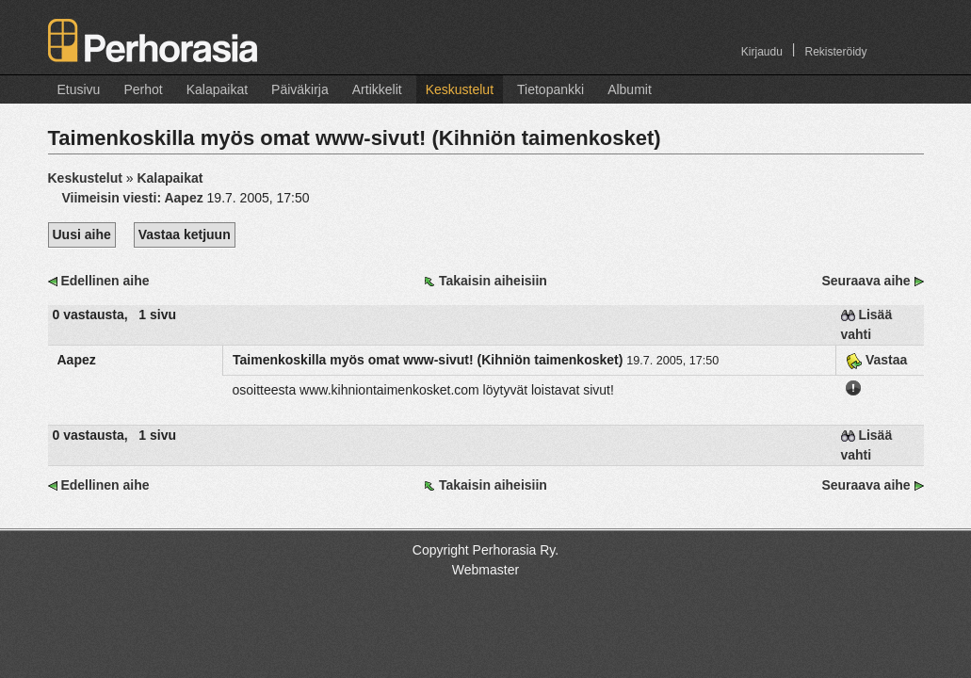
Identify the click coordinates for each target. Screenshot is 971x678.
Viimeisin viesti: (134, 197)
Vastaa (876, 359)
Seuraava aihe (865, 280)
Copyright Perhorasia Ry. (485, 549)
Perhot (142, 89)
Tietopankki (550, 89)
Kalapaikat (217, 89)
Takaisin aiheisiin (493, 280)
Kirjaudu (762, 51)
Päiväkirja (300, 89)
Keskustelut (460, 89)
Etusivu (79, 89)
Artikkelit (377, 89)
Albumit (629, 89)
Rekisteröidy (835, 51)
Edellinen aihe (104, 280)
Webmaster (485, 569)
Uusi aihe (82, 234)
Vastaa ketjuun (184, 234)
